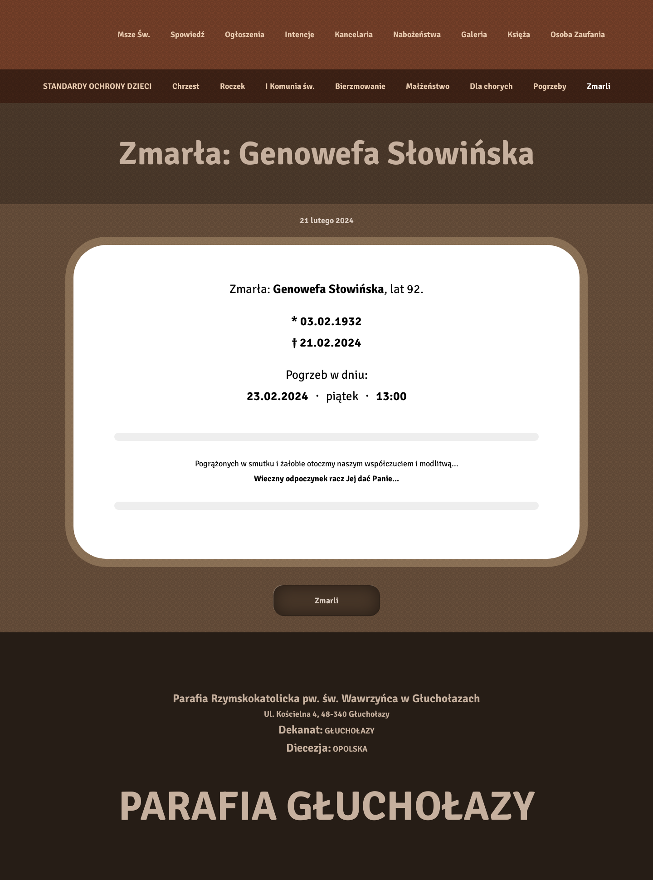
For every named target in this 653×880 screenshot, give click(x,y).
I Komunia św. (290, 86)
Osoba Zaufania (578, 34)
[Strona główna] (72, 35)
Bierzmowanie (360, 86)
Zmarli (598, 86)
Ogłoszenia (244, 34)
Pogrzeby (549, 86)
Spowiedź (188, 34)
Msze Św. (133, 34)
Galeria (474, 34)
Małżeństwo (427, 86)
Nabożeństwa (417, 34)
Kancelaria (354, 34)
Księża (518, 34)
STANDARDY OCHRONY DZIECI (97, 86)
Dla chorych (491, 86)
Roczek (232, 86)
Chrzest (186, 86)
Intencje (299, 34)
